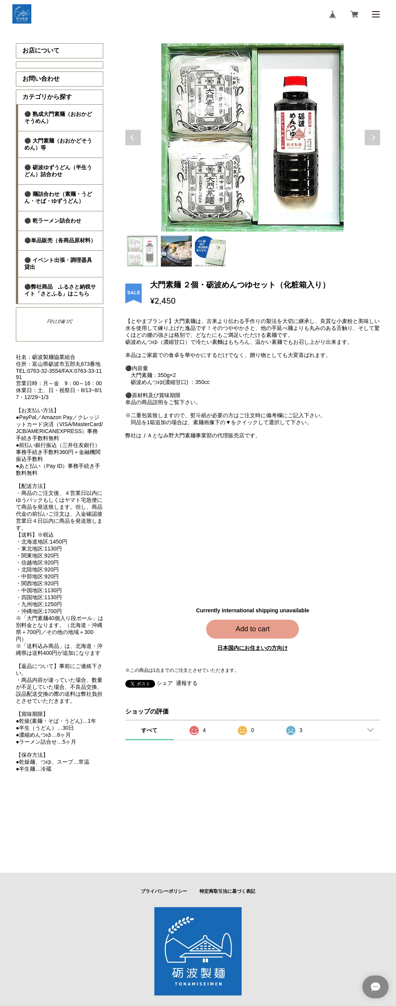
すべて (149, 730)
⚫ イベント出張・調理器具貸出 (58, 263)
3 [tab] (210, 251)
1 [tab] (142, 251)
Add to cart (253, 629)
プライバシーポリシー (164, 891)
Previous (133, 137)
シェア (165, 683)
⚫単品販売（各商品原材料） (60, 240)
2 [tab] (176, 251)
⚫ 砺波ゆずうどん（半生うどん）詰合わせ (58, 170)
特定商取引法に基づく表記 (227, 891)
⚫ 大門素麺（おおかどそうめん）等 (58, 144)
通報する (187, 683)
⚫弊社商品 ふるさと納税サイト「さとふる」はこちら (60, 290)
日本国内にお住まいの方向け (252, 648)
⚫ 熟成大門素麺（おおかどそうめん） (58, 117)
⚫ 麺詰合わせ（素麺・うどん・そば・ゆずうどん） (58, 197)
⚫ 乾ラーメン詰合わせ (52, 221)
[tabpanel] (252, 137)
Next (372, 137)
